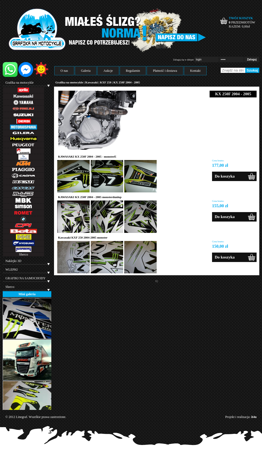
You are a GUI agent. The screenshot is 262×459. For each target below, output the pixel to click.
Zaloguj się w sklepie (183, 59)
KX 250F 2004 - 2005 (126, 82)
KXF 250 (106, 82)
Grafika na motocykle (19, 82)
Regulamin (133, 71)
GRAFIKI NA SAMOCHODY (25, 278)
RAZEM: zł (239, 26)
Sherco (23, 254)
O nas (64, 71)
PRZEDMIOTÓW (242, 22)
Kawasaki (91, 82)
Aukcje (108, 71)
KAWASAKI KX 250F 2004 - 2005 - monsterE (87, 156)
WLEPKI (11, 269)
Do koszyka (225, 176)
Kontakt (195, 71)
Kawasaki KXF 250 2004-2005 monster (83, 237)
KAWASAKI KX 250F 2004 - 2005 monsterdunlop (90, 197)
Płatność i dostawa (165, 71)
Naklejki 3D (13, 261)
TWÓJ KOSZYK (241, 18)
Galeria (85, 71)
